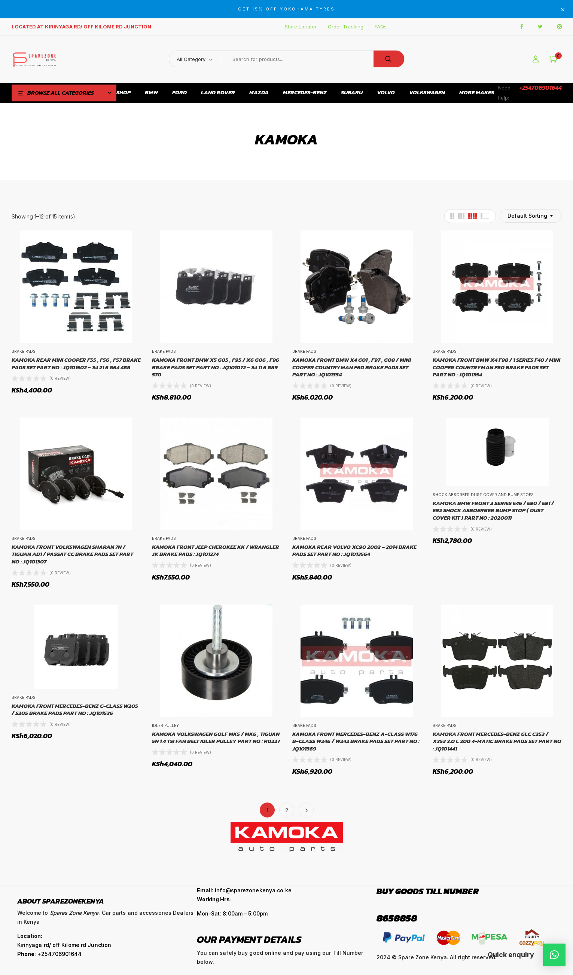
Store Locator (301, 27)
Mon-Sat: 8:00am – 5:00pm (232, 913)
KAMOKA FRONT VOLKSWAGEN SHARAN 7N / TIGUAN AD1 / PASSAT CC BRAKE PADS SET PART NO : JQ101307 (72, 554)
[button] (553, 59)
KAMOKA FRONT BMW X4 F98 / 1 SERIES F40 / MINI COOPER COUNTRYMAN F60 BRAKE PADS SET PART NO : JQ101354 (496, 367)
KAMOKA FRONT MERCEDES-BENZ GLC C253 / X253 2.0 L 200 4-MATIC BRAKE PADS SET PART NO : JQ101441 (497, 741)
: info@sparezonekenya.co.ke (244, 890)
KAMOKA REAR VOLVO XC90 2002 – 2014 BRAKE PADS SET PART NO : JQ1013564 (354, 550)
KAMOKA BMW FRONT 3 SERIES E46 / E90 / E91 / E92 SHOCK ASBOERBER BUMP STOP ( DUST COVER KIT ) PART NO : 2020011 (493, 510)
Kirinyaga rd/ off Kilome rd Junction (64, 945)
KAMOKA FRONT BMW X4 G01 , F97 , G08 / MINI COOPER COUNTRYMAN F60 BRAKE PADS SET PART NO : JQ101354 (351, 367)
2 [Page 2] (286, 810)
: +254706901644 (49, 954)
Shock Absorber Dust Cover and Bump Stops (483, 494)
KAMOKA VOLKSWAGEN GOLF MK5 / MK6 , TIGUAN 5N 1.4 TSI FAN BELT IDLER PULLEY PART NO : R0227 (216, 737)
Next (306, 810)
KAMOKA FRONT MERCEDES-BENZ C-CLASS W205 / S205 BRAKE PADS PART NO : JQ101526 (75, 709)
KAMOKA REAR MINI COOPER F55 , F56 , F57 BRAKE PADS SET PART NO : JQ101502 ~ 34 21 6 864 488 (76, 363)
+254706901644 (540, 87)
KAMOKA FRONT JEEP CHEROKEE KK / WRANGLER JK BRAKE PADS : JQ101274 (215, 550)
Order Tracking (345, 27)
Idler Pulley (165, 725)
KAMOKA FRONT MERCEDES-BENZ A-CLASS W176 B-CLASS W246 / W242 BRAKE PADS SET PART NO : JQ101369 (356, 741)
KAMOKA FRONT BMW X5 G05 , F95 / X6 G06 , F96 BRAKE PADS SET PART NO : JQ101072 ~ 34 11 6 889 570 (215, 367)
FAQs (381, 27)
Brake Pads (24, 351)
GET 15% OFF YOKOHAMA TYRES (286, 9)
